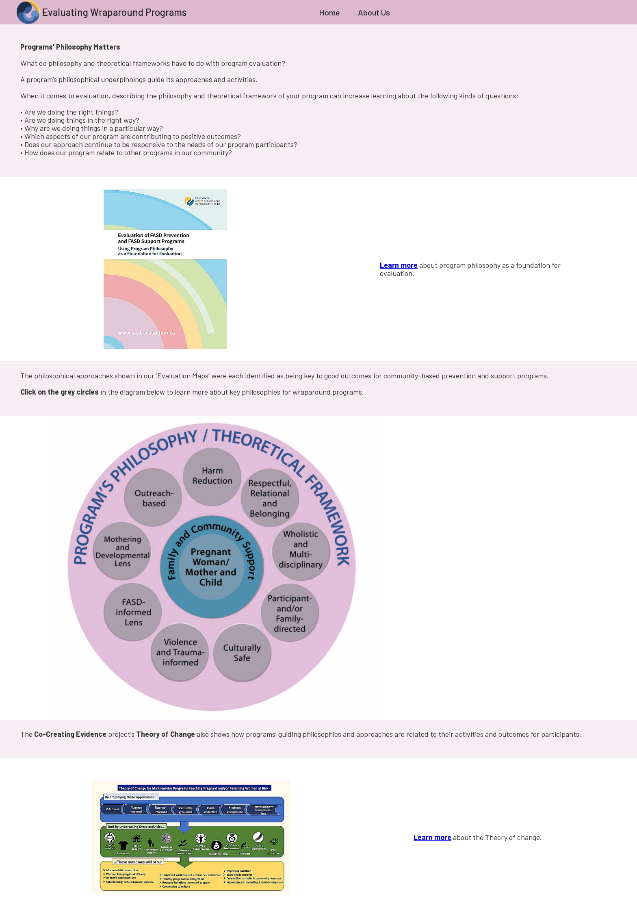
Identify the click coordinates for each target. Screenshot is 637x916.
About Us (374, 12)
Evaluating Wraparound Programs (114, 12)
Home (329, 12)
